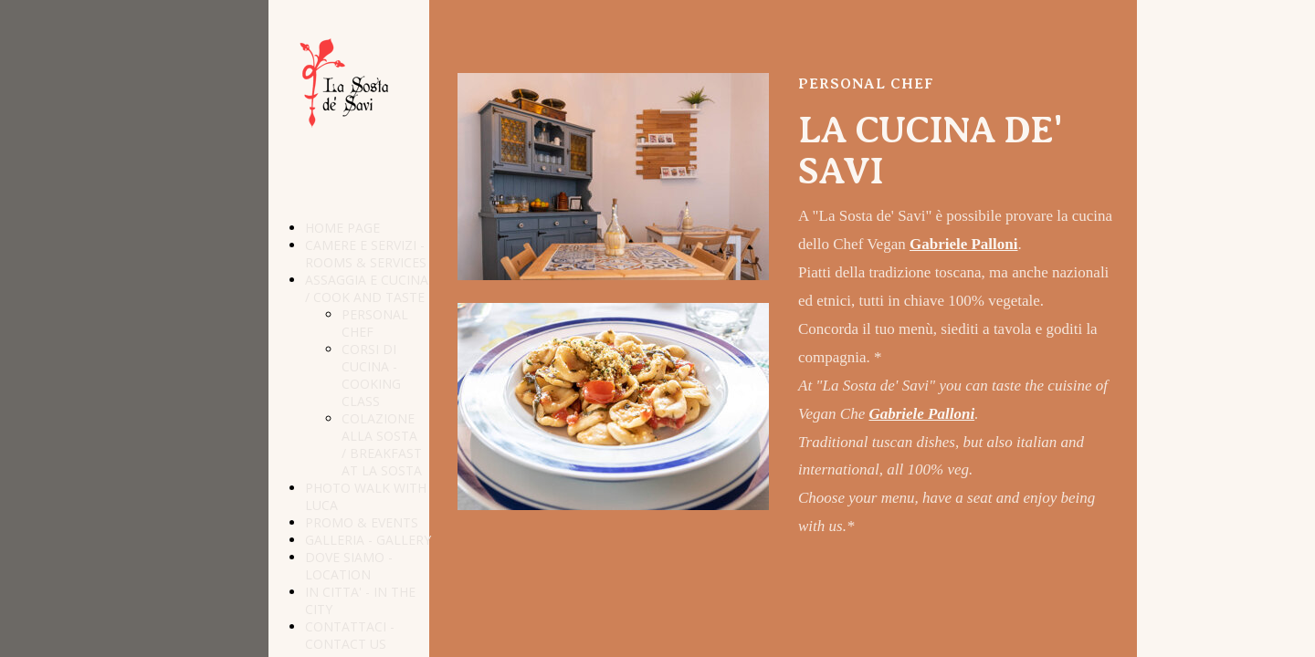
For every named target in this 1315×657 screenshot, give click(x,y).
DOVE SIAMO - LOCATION (349, 565)
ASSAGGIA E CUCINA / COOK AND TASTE (366, 288)
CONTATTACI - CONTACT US (349, 635)
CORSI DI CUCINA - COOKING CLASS (371, 375)
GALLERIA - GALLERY (368, 539)
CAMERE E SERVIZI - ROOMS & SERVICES (365, 253)
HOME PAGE (342, 227)
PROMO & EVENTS (361, 522)
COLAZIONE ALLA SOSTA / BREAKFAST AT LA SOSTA (382, 444)
